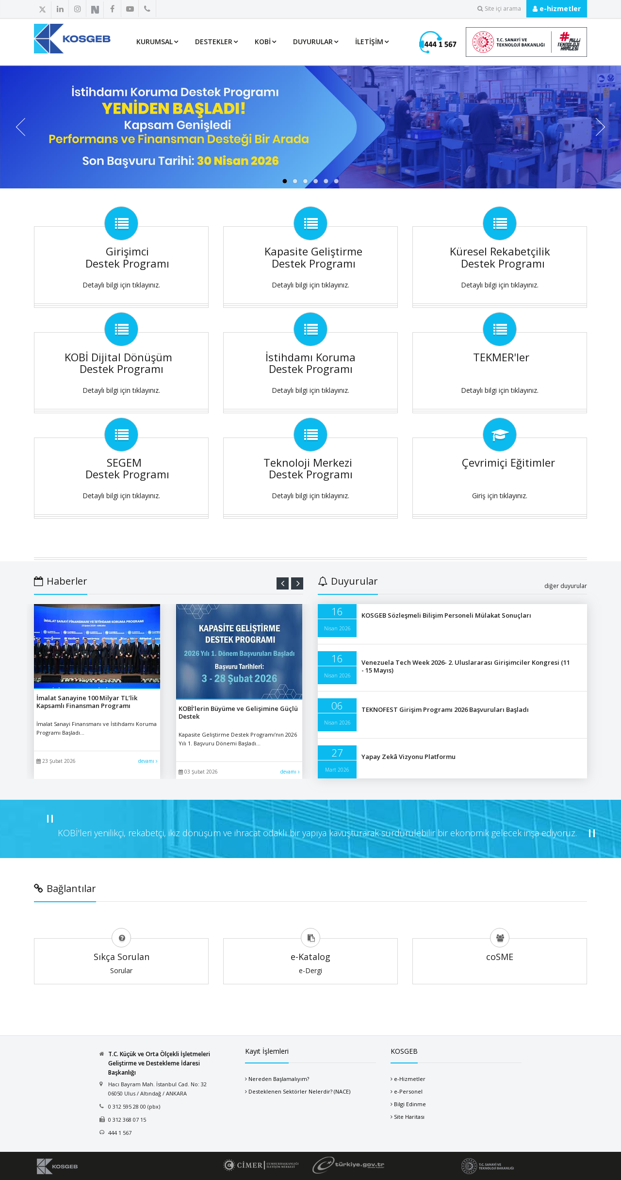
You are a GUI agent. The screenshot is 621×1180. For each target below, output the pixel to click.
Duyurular (313, 41)
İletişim (369, 41)
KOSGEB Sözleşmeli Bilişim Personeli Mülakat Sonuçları (446, 615)
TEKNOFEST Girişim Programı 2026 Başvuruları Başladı (445, 709)
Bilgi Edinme (410, 1104)
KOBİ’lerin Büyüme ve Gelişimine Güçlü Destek (238, 712)
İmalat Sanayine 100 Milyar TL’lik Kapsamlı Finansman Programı (86, 701)
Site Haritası (409, 1116)
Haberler (60, 581)
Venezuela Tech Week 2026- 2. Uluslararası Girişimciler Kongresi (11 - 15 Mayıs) (465, 666)
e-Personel (408, 1091)
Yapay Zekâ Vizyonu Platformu (408, 756)
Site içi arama (499, 8)
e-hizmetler (557, 8)
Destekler (213, 41)
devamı (148, 761)
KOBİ (263, 41)
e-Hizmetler (409, 1078)
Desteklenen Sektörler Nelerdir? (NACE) (299, 1091)
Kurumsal (154, 41)
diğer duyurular (565, 586)
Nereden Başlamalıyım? (278, 1078)
